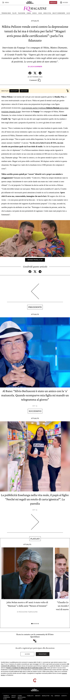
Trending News (6, 13)
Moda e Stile (47, 13)
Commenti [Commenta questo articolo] (35, 80)
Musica (34, 13)
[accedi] (64, 2)
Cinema (29, 13)
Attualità (35, 21)
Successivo (35, 411)
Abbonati (53, 2)
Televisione (21, 13)
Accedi (27, 654)
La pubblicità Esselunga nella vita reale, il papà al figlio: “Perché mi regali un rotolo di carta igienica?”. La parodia (35, 499)
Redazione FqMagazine (28, 612)
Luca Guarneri (36, 66)
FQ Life (14, 13)
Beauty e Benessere (59, 13)
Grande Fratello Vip (35, 260)
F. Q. (35, 406)
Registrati (43, 654)
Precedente (35, 307)
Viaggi (40, 13)
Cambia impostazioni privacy (22, 697)
